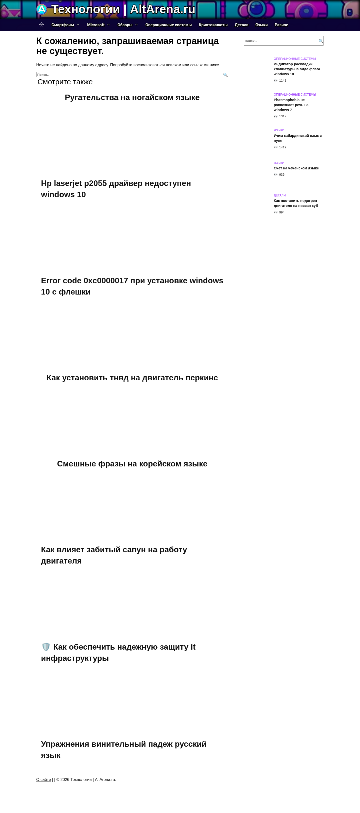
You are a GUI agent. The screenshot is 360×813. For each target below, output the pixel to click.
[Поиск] (225, 74)
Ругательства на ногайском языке (132, 97)
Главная (41, 25)
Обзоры (125, 25)
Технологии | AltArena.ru (123, 9)
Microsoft (95, 25)
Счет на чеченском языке (296, 168)
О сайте (43, 779)
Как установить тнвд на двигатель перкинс (132, 377)
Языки (262, 25)
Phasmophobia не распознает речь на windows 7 (291, 105)
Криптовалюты (213, 25)
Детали (241, 25)
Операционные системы (169, 25)
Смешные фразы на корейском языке (132, 463)
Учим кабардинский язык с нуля (298, 138)
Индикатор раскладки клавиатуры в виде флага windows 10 (297, 69)
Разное (281, 25)
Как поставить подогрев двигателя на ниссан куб (296, 203)
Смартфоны (63, 25)
